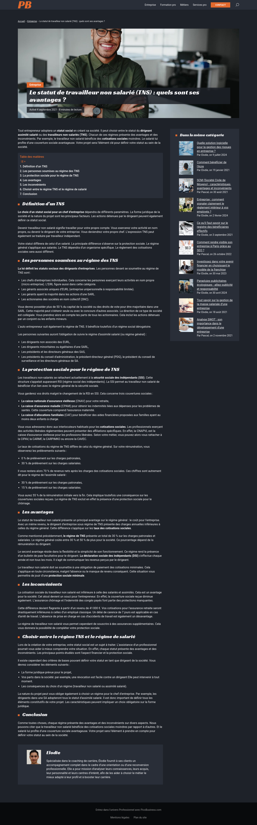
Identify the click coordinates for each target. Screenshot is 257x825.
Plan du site (140, 817)
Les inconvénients (34, 184)
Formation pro (168, 7)
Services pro (199, 7)
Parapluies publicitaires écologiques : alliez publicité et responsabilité (215, 285)
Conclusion (30, 194)
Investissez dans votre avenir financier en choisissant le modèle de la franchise (215, 265)
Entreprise (150, 7)
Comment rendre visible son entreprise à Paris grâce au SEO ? (214, 246)
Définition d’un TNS (35, 166)
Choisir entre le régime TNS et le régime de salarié (55, 189)
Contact (220, 7)
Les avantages (32, 180)
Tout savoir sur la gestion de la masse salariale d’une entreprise (215, 304)
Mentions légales (119, 817)
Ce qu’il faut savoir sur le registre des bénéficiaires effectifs (213, 227)
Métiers (184, 7)
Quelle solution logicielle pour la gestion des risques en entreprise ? (214, 147)
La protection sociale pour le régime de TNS (51, 175)
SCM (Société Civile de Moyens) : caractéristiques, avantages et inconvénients (214, 184)
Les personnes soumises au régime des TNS (51, 171)
